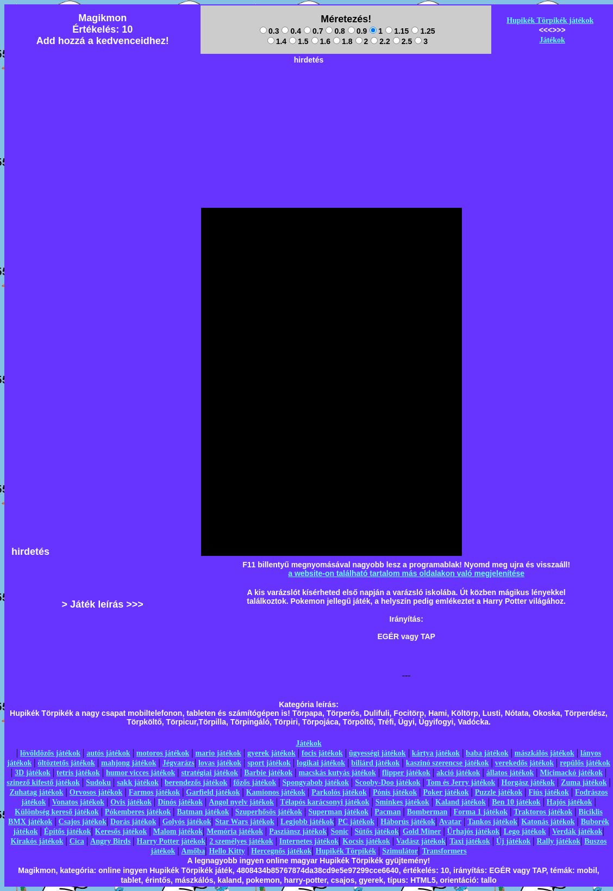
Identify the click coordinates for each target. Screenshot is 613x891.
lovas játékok (219, 763)
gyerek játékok (271, 753)
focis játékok (322, 753)
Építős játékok (67, 831)
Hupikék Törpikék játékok (549, 20)
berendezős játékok (196, 782)
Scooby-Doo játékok (387, 782)
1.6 (320, 41)
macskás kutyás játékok (337, 773)
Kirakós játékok (37, 841)
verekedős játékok (524, 763)
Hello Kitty (227, 851)
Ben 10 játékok (516, 802)
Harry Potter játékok (171, 841)
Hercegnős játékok (281, 851)
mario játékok (218, 753)
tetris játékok (78, 773)
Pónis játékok (395, 792)
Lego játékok (525, 831)
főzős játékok (254, 782)
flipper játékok (406, 773)
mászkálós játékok (544, 753)
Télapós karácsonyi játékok (324, 802)
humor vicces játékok (140, 773)
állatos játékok (510, 773)
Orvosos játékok (96, 792)
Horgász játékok (528, 782)
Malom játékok (178, 831)
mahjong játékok (129, 763)
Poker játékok (445, 792)
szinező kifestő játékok (43, 782)
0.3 (269, 31)
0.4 (291, 31)
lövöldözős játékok (50, 753)
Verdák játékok (577, 831)
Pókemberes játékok (138, 812)
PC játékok (356, 822)
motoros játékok (162, 753)
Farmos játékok (154, 792)
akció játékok (458, 773)
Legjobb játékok (307, 822)
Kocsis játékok (366, 841)
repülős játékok (585, 763)
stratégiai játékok (209, 773)
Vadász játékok (421, 841)
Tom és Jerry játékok (461, 782)
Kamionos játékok (275, 792)
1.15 (397, 31)
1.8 (342, 41)
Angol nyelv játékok (241, 802)
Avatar (450, 822)
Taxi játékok (469, 841)
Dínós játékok (180, 802)
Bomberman (427, 812)
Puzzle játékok (498, 792)
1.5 (298, 41)
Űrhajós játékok (473, 831)
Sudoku (98, 782)
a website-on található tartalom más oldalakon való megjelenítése (406, 573)
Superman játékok (338, 812)
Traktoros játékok (543, 812)
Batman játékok (203, 812)
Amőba (193, 851)
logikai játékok (321, 763)
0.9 (357, 31)
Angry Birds (110, 841)
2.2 (380, 41)
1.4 (276, 41)
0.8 (335, 31)
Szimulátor (400, 851)
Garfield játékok (213, 792)
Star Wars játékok (244, 822)
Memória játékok (235, 831)
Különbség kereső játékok (57, 812)
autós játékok (108, 753)
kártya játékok (436, 753)
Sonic (340, 831)
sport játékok (269, 763)
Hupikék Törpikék (346, 851)
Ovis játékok (131, 802)
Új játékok (513, 841)
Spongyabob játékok (316, 782)
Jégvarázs (178, 763)
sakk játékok (138, 782)
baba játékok (487, 753)
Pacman (387, 812)
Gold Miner (422, 831)
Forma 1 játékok (481, 812)
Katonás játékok (547, 822)
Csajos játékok (83, 822)
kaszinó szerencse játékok (447, 763)
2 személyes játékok (241, 841)
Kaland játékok (460, 802)
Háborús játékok (407, 822)
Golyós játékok (186, 822)
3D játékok (33, 773)
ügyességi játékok (377, 753)
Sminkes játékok (402, 802)
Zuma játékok (583, 782)
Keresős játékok (121, 831)
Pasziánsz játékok (298, 831)
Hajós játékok (569, 802)
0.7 (313, 31)
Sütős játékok (376, 831)
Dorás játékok (133, 822)
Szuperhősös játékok (268, 812)
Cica (77, 841)
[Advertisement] (308, 93)
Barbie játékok (268, 773)
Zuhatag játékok (36, 792)
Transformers (444, 851)
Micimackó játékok (571, 773)
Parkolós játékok (339, 792)
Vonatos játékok (78, 802)
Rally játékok (558, 841)
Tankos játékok (492, 822)
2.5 (402, 41)
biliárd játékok (375, 763)
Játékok (552, 40)
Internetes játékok (309, 841)
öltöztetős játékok (66, 763)
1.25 (423, 31)
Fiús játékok (548, 792)
